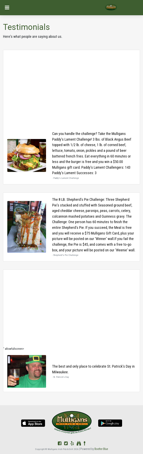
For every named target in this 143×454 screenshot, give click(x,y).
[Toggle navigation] (7, 7)
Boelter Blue (101, 449)
